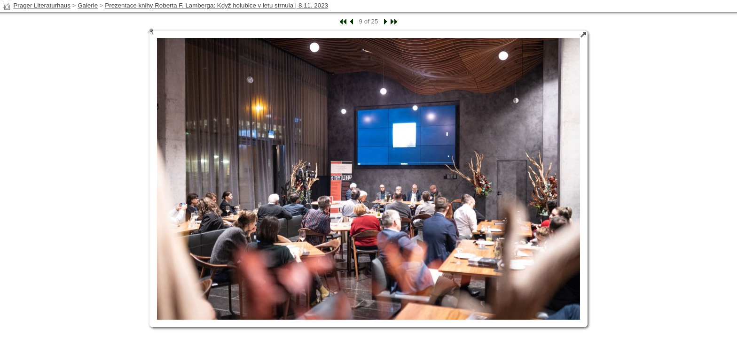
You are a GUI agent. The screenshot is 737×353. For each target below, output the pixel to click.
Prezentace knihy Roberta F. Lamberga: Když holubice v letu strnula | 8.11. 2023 (216, 5)
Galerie (88, 5)
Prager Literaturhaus (42, 5)
